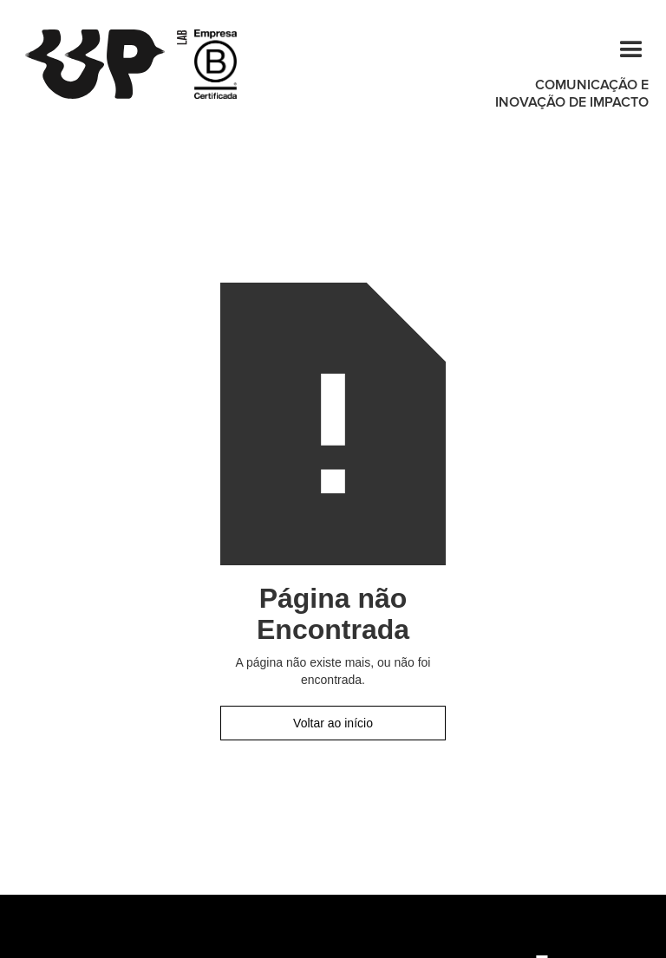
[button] (623, 46)
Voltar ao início (333, 723)
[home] (105, 64)
